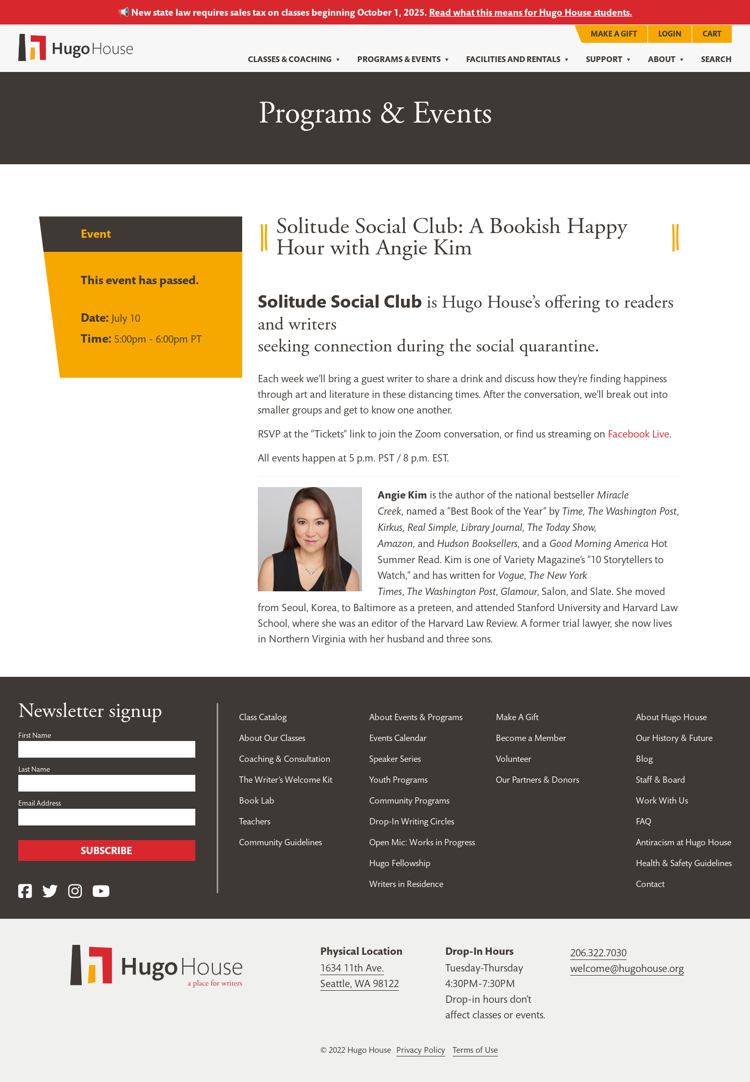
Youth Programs (398, 779)
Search (716, 59)
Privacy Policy (420, 1049)
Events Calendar (398, 737)
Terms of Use (475, 1049)
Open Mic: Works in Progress (422, 841)
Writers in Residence (406, 883)
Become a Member (531, 737)
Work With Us (662, 800)
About (666, 59)
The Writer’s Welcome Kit (285, 779)
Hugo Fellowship (399, 862)
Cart (712, 33)
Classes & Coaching (295, 59)
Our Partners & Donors (537, 779)
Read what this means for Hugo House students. (530, 12)
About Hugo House (671, 716)
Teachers (254, 820)
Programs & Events (404, 59)
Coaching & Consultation (284, 758)
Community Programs (409, 800)
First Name (34, 734)
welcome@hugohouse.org (627, 968)
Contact (650, 883)
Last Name (34, 768)
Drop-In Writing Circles (411, 820)
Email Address (39, 802)
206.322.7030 (598, 952)
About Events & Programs (416, 716)
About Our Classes (272, 737)
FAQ (643, 820)
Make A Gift (614, 33)
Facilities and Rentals (518, 59)
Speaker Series (395, 758)
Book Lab (256, 800)
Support (609, 59)
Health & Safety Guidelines (684, 862)
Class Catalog (262, 716)
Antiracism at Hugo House (683, 841)
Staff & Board (660, 779)
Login (669, 33)
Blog (644, 758)
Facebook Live (638, 433)
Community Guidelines (280, 841)
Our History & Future (674, 737)
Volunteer (513, 758)
